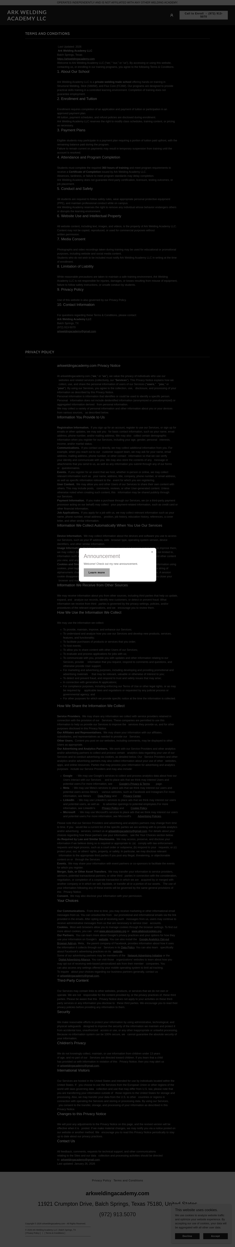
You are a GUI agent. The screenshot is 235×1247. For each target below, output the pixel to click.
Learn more (97, 572)
